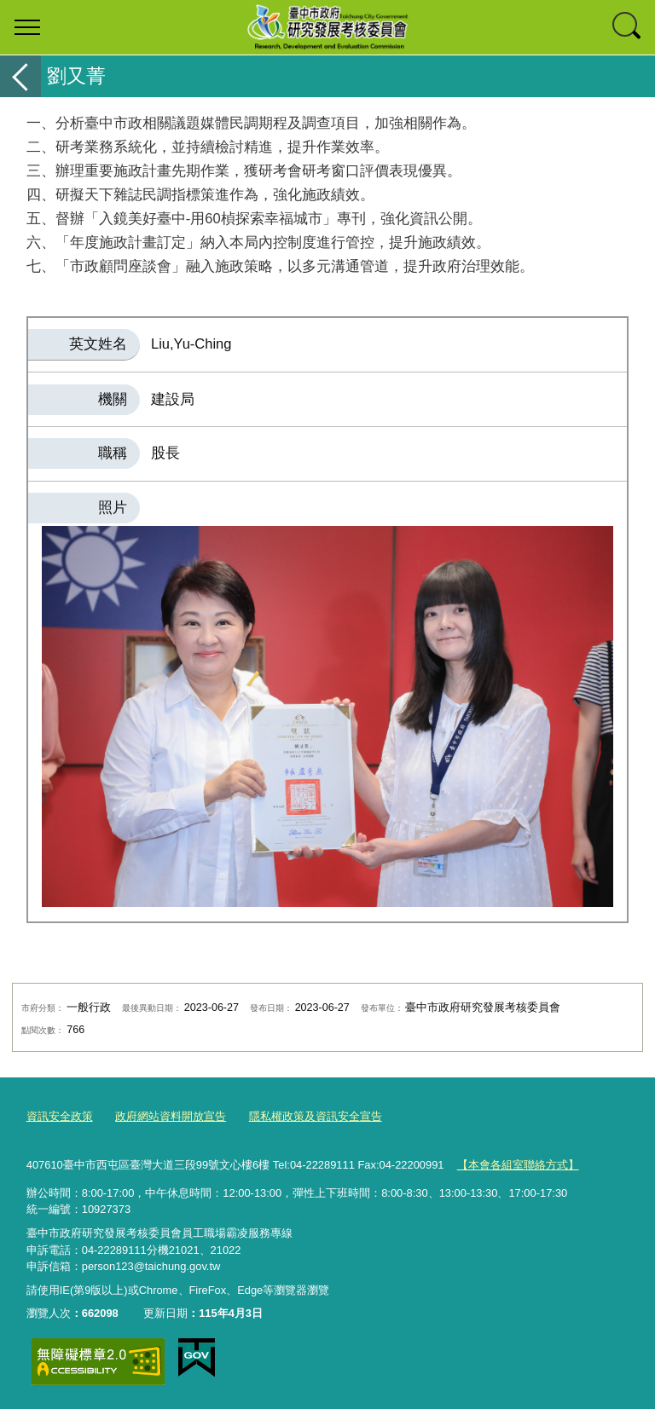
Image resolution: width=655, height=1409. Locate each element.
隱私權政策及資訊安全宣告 (315, 1116)
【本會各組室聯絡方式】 (518, 1164)
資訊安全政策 (59, 1116)
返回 (20, 76)
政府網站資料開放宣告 (170, 1116)
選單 (27, 27)
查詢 (627, 27)
